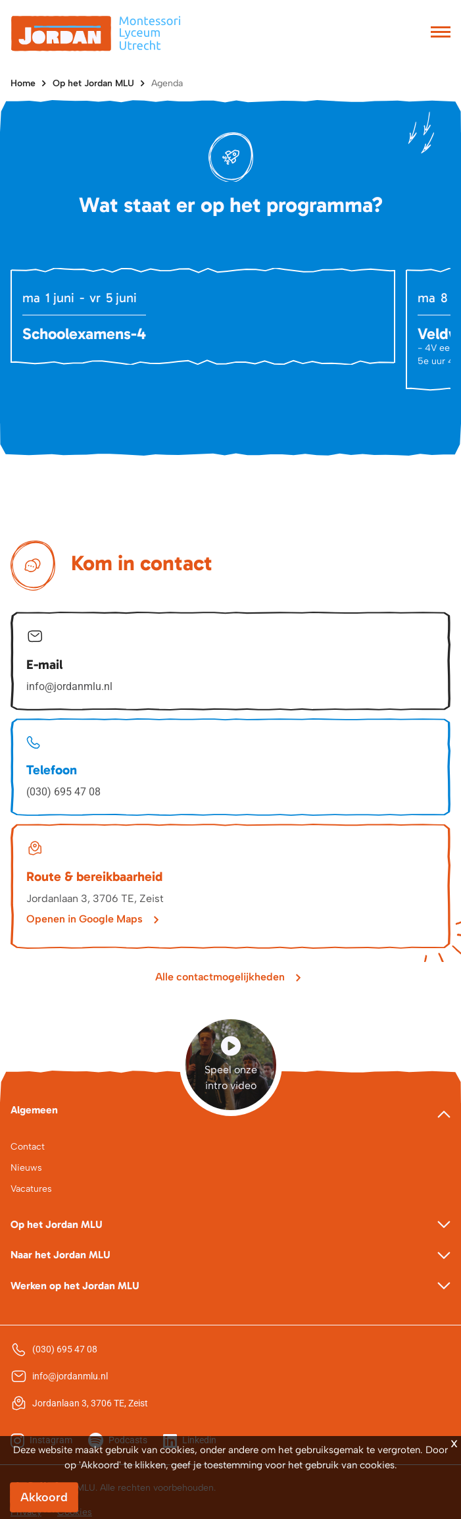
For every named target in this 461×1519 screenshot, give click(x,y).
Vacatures (31, 1188)
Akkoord (44, 1497)
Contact (28, 1146)
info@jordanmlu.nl (69, 686)
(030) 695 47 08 (63, 792)
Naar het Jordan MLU (60, 1254)
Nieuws (26, 1167)
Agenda (167, 83)
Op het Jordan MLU (93, 83)
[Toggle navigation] (440, 33)
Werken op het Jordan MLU (75, 1285)
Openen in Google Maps (84, 919)
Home (23, 83)
